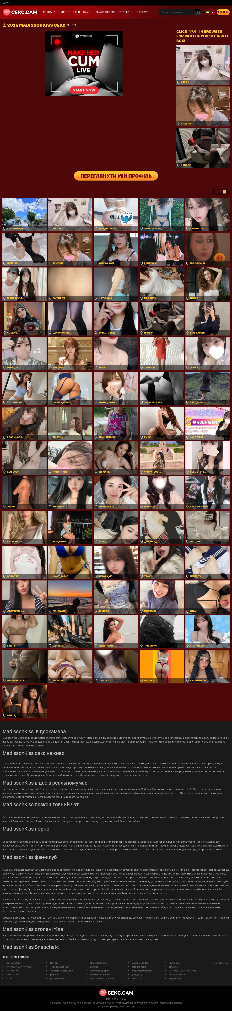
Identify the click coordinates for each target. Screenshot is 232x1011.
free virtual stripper (99, 970)
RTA (108, 999)
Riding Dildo (175, 963)
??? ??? (9, 978)
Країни (87, 12)
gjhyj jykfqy (137, 974)
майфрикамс (105, 12)
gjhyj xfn (53, 963)
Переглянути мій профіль (116, 176)
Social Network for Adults (102, 978)
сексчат (6, 2)
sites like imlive (139, 967)
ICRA (123, 999)
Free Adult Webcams (59, 967)
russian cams (12, 974)
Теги (76, 12)
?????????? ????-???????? (19, 967)
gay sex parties (56, 978)
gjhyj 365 (173, 967)
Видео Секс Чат (140, 963)
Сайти (63, 12)
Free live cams (13, 963)
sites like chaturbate (100, 974)
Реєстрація (223, 12)
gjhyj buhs (54, 974)
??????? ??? (12, 970)
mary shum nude (177, 974)
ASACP (115, 999)
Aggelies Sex (175, 978)
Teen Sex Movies (221, 963)
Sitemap (94, 967)
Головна (49, 12)
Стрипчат (142, 12)
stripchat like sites (99, 963)
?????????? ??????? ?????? (182, 970)
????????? (137, 978)
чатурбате (125, 12)
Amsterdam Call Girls (142, 970)
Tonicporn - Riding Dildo (61, 970)
